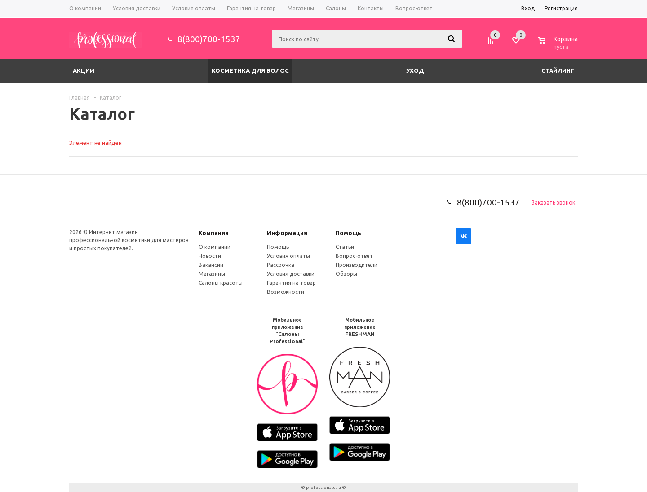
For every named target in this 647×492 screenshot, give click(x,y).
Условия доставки (291, 274)
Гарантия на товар (291, 283)
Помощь (348, 233)
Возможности (285, 292)
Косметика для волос (250, 70)
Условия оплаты (288, 256)
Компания (214, 233)
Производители (356, 265)
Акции (83, 70)
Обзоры (346, 274)
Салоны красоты (221, 283)
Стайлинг (557, 70)
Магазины (212, 274)
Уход (415, 70)
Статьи (345, 247)
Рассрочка (280, 265)
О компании (214, 247)
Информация (287, 233)
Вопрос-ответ (354, 256)
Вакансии (211, 265)
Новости (210, 256)
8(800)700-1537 (208, 39)
